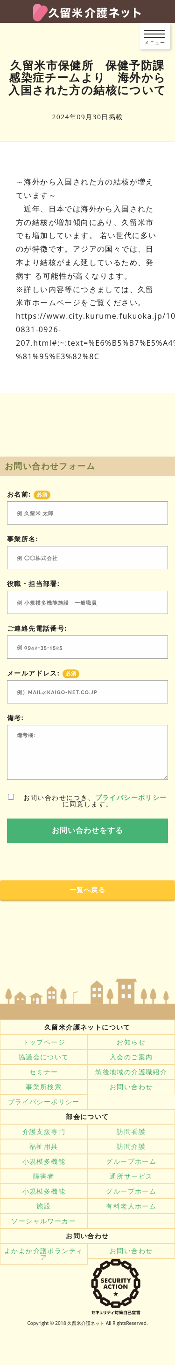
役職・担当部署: (33, 583)
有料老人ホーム (131, 1206)
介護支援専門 (43, 1131)
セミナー (43, 1072)
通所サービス (131, 1176)
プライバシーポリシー (131, 797)
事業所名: (22, 539)
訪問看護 (131, 1131)
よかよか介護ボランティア (43, 1254)
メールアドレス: (43, 673)
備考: (15, 718)
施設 (43, 1206)
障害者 (44, 1176)
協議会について (44, 1057)
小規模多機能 (43, 1161)
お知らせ (131, 1042)
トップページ (43, 1042)
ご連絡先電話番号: (37, 628)
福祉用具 (43, 1146)
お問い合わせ (131, 1087)
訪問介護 (131, 1146)
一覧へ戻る (87, 889)
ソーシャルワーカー (43, 1221)
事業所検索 (44, 1087)
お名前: (28, 494)
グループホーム (131, 1161)
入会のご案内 (131, 1057)
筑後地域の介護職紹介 (131, 1072)
